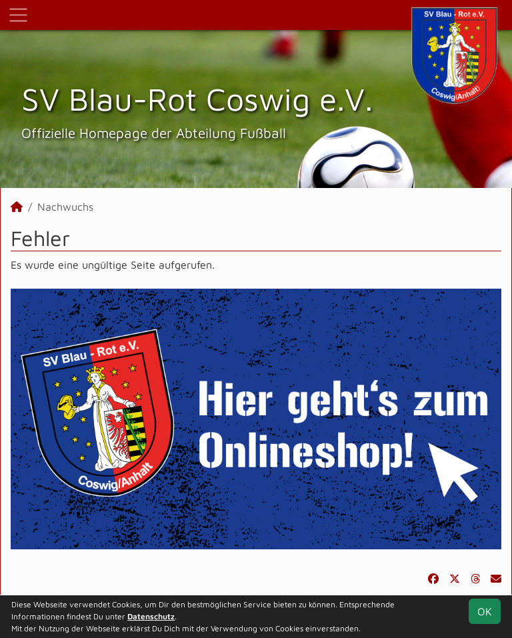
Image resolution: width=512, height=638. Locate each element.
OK (484, 611)
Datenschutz (151, 616)
